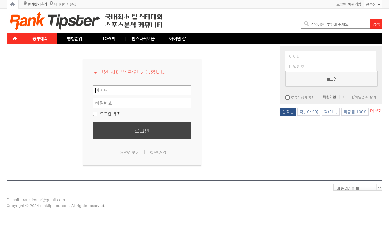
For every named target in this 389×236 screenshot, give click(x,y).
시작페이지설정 (64, 4)
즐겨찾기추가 (37, 4)
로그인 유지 (107, 113)
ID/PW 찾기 (128, 152)
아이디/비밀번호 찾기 (359, 96)
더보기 (376, 110)
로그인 (341, 4)
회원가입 (158, 152)
